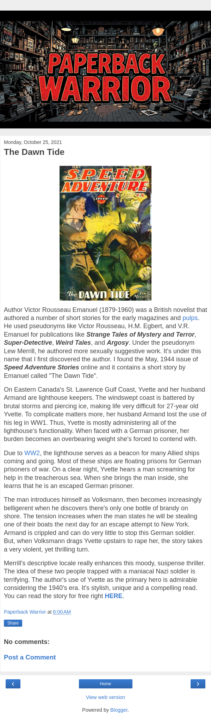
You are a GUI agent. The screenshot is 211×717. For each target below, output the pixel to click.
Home (105, 683)
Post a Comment (30, 657)
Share (13, 623)
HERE (114, 595)
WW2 (32, 453)
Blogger (119, 710)
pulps (190, 317)
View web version (105, 697)
